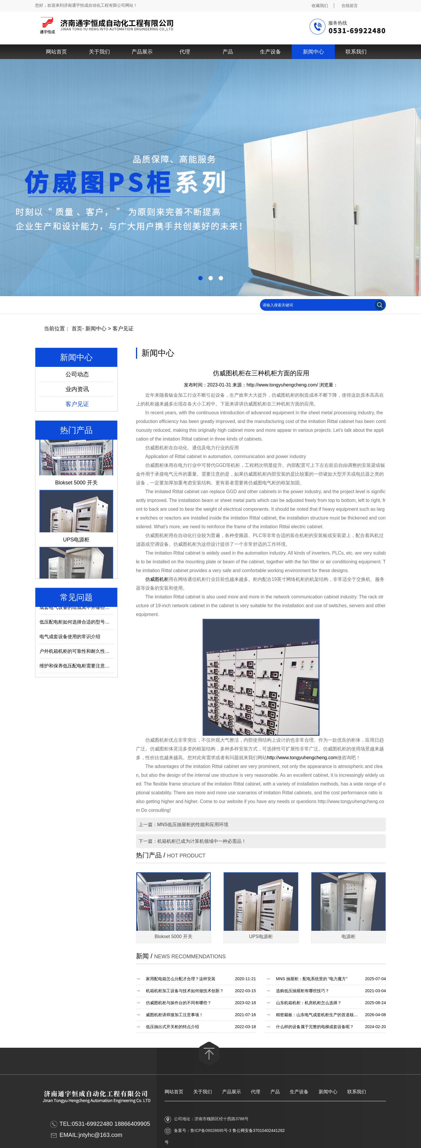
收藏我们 (320, 5)
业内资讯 (77, 389)
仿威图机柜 (157, 579)
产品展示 (142, 52)
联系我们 (356, 52)
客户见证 (123, 329)
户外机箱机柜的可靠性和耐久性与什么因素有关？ (90, 652)
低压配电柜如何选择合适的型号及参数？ (81, 623)
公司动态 (77, 374)
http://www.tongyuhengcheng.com (302, 757)
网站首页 (56, 52)
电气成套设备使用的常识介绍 (69, 638)
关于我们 (99, 52)
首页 (77, 329)
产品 (227, 52)
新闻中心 (313, 52)
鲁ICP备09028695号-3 (210, 1130)
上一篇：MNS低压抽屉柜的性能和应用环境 (184, 824)
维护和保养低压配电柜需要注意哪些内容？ (83, 667)
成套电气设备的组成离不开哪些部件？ (79, 609)
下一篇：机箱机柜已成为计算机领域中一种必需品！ (192, 841)
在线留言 (349, 5)
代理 (185, 52)
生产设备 (270, 52)
